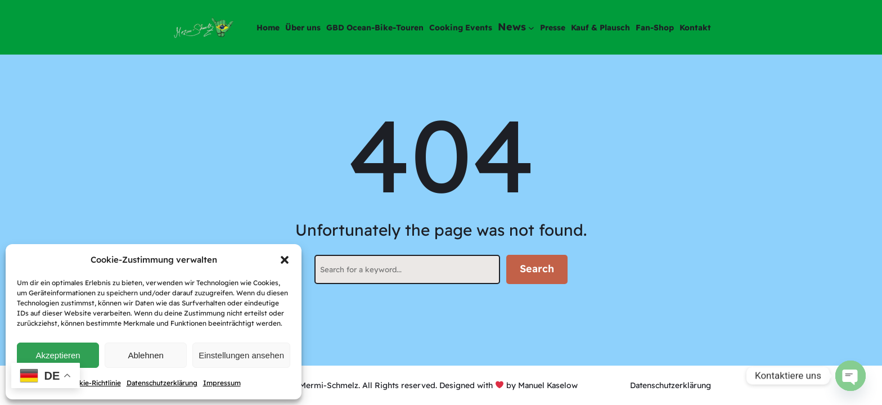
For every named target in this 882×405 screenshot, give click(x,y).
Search (537, 268)
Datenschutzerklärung (162, 383)
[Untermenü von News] (531, 27)
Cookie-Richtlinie (94, 383)
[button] (284, 260)
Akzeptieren (57, 355)
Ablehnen (145, 355)
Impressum (222, 383)
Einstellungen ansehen (241, 355)
